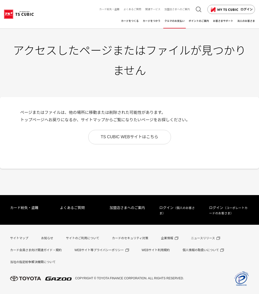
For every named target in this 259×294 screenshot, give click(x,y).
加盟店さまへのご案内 (127, 208)
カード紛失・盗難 (24, 208)
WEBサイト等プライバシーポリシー (99, 250)
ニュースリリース (203, 238)
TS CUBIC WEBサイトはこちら (129, 137)
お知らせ (47, 238)
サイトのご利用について (82, 238)
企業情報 (167, 238)
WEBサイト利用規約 (156, 250)
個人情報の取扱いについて (201, 250)
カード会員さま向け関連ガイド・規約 (36, 250)
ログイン (231, 9)
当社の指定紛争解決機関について (33, 262)
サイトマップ (19, 238)
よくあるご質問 (72, 208)
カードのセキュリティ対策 (130, 238)
